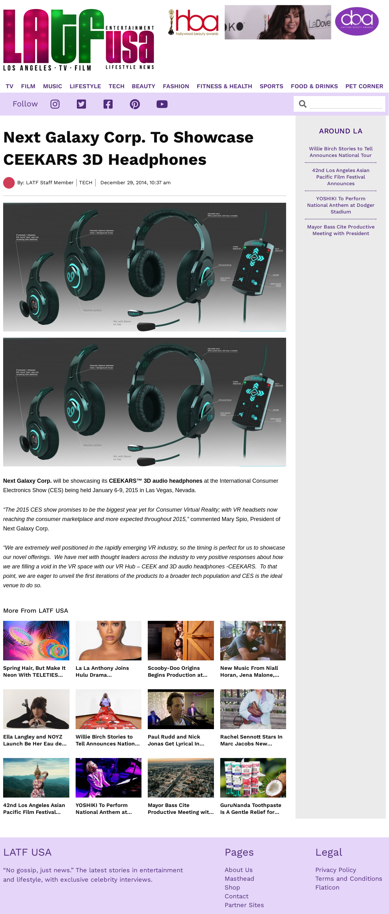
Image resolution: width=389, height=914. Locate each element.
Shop (232, 887)
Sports (271, 86)
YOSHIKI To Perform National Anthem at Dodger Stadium (102, 808)
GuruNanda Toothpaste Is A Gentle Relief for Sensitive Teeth (250, 808)
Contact (236, 896)
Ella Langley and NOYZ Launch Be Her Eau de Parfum (32, 740)
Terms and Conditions (348, 878)
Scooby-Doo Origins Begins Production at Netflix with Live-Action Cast (179, 671)
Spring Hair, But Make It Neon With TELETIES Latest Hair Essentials (34, 671)
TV (9, 86)
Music (52, 86)
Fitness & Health (224, 86)
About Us (239, 870)
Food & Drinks (314, 86)
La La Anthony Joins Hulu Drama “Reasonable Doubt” (103, 671)
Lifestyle (85, 86)
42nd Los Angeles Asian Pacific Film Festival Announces (34, 808)
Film (28, 86)
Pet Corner (364, 86)
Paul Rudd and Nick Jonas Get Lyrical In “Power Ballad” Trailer (177, 740)
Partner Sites (244, 905)
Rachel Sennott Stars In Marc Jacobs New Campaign (251, 740)
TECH (117, 86)
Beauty (143, 86)
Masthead (239, 878)
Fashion (176, 86)
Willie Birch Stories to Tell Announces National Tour (108, 740)
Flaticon (327, 887)
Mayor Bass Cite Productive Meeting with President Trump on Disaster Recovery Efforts (180, 808)
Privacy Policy (335, 870)
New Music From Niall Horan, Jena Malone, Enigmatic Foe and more (252, 671)
